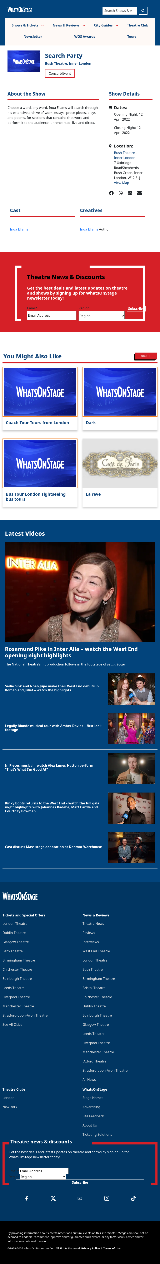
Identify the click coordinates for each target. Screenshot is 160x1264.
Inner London (80, 63)
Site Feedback (93, 1116)
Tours (131, 36)
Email (32, 308)
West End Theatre (96, 951)
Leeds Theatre (13, 987)
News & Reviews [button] (69, 25)
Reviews (88, 932)
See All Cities (12, 1024)
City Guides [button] (106, 25)
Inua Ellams (19, 229)
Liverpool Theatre (16, 997)
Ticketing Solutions (97, 1134)
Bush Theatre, (56, 63)
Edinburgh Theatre (17, 978)
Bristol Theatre (93, 987)
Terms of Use (111, 1248)
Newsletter (33, 36)
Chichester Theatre (17, 969)
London (8, 1097)
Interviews (90, 942)
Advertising (91, 1107)
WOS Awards (84, 36)
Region (84, 308)
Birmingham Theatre (18, 960)
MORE (145, 356)
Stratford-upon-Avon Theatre (25, 1015)
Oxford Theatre (94, 1061)
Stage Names (92, 1097)
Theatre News (93, 923)
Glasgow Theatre (15, 942)
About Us (89, 1125)
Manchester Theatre (18, 1006)
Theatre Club (137, 25)
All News (89, 1079)
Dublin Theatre (14, 932)
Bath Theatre (12, 951)
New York (9, 1107)
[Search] (119, 11)
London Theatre (14, 923)
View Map (121, 182)
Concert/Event (60, 73)
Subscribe (136, 308)
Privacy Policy (90, 1248)
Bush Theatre (125, 152)
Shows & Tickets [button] (28, 25)
